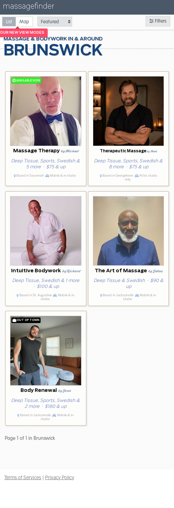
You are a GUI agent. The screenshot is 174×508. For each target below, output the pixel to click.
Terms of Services (22, 477)
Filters (157, 21)
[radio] (9, 21)
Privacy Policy (59, 477)
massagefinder (28, 7)
